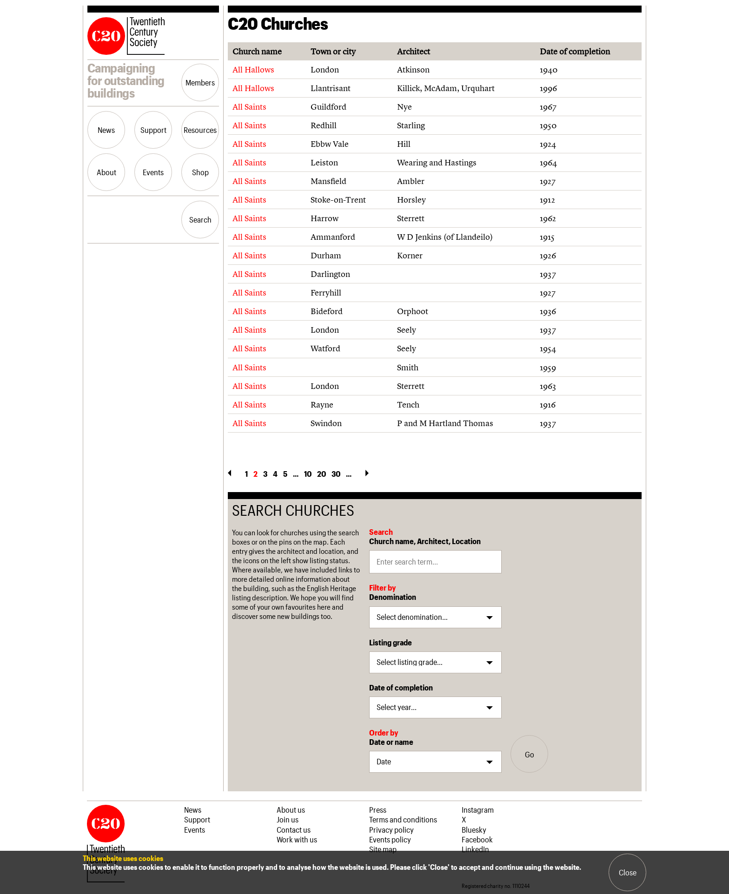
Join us (287, 819)
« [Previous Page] (229, 473)
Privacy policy (391, 829)
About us (291, 809)
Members (200, 82)
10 (307, 473)
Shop (200, 172)
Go (529, 754)
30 (335, 473)
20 (321, 473)
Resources (200, 129)
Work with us (297, 839)
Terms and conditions (403, 819)
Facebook (477, 839)
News (106, 129)
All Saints (249, 106)
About (106, 172)
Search (200, 219)
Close (627, 872)
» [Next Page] (367, 473)
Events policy (390, 839)
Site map (383, 849)
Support (153, 129)
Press (377, 809)
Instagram (478, 809)
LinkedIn (475, 849)
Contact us (294, 829)
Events (153, 172)
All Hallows (253, 69)
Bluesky (474, 829)
